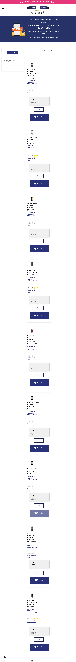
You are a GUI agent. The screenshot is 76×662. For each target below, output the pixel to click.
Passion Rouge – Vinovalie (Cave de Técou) (31, 73)
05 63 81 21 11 (63, 572)
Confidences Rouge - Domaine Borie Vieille (33, 416)
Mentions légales (28, 658)
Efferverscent (15, 543)
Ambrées (13, 627)
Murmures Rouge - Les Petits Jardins (32, 142)
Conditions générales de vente (57, 598)
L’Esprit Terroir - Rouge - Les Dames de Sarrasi (57, 417)
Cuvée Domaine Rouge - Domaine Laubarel (56, 282)
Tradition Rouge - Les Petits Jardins (57, 72)
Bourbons (13, 606)
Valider (12, 52)
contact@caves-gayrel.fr (59, 577)
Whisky (12, 600)
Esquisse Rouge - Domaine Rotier (31, 281)
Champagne (14, 575)
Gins (11, 597)
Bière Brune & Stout (17, 630)
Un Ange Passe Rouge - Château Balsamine (32, 213)
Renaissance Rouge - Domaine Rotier (58, 212)
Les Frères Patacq (37, 660)
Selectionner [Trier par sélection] (61, 50)
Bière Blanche (15, 624)
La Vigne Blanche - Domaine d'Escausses (58, 348)
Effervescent (14, 578)
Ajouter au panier (40, 116)
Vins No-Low (14, 552)
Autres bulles (14, 581)
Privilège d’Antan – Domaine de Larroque (56, 143)
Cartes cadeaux (14, 67)
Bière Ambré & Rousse (18, 621)
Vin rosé (13, 549)
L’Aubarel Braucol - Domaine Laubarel (32, 348)
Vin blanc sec (15, 537)
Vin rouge (13, 546)
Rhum (12, 603)
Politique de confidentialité (44, 658)
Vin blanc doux (15, 540)
